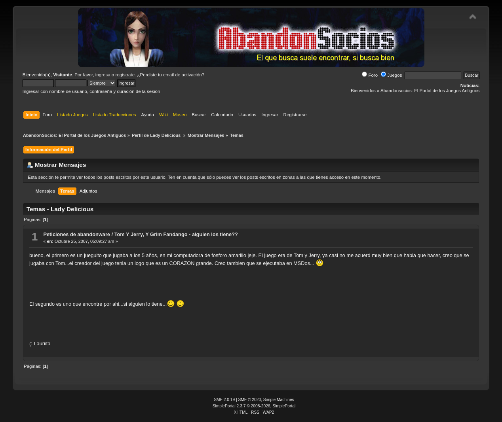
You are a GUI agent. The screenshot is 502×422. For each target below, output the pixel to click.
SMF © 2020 (249, 399)
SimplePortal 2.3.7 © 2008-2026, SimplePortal (254, 406)
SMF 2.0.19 (224, 399)
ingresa (102, 74)
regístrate (125, 74)
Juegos (391, 75)
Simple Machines (278, 399)
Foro (370, 75)
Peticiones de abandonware (76, 234)
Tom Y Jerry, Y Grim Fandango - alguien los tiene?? (176, 234)
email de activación (182, 74)
